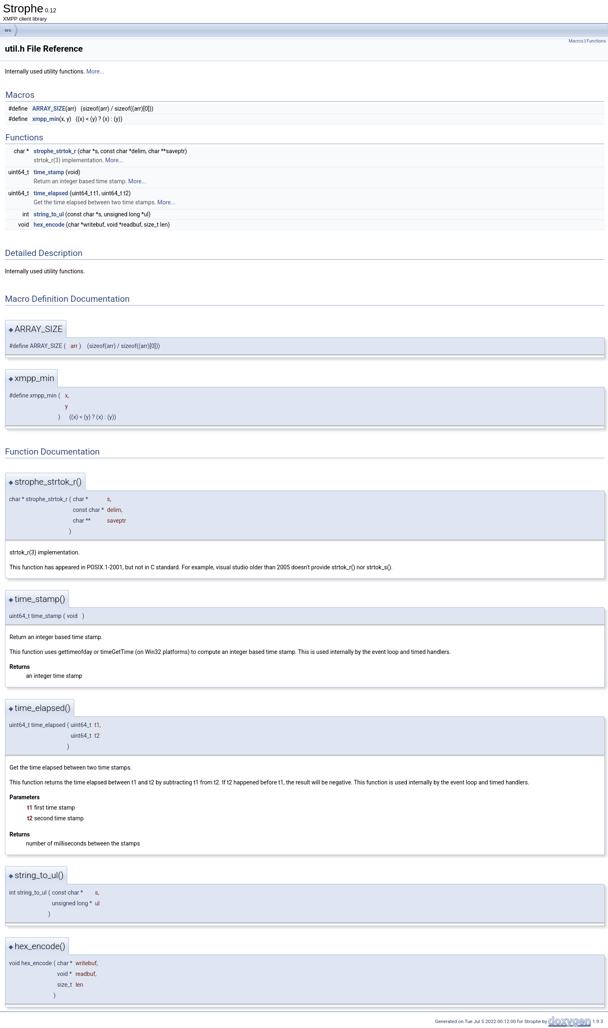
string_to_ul (49, 214)
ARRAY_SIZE (48, 108)
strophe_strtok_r (55, 151)
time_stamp (49, 172)
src (8, 30)
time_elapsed (51, 193)
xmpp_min (45, 119)
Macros (576, 41)
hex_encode (49, 224)
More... (95, 71)
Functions (596, 41)
